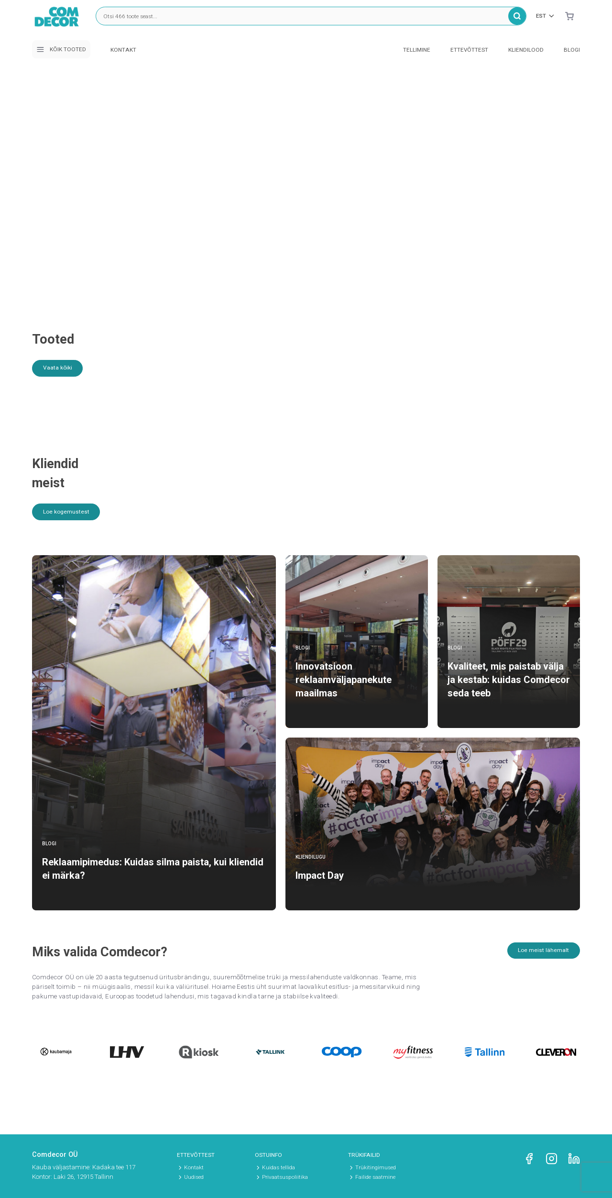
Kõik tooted (61, 49)
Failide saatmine (375, 1177)
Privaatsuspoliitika (285, 1177)
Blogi (572, 49)
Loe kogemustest (69, 516)
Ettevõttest (469, 49)
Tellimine (416, 49)
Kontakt (123, 49)
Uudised (194, 1177)
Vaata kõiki (60, 369)
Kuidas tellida (278, 1167)
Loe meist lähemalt (541, 954)
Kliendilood (526, 49)
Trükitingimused (375, 1167)
